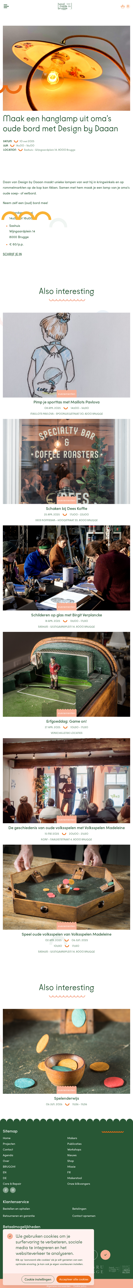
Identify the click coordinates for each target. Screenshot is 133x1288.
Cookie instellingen (38, 1279)
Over (6, 1161)
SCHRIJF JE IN (12, 254)
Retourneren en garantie (19, 1216)
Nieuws (72, 1155)
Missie (71, 1166)
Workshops (74, 1149)
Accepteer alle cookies (73, 1279)
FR (69, 1172)
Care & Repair (12, 1183)
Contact (8, 1149)
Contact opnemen (83, 1216)
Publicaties (74, 1144)
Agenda (8, 1155)
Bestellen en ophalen (16, 1208)
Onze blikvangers (78, 1183)
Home (7, 1138)
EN (4, 1172)
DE (5, 1178)
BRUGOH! (9, 1166)
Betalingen (79, 1208)
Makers (72, 1138)
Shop (70, 1161)
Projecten (9, 1144)
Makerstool (74, 1178)
